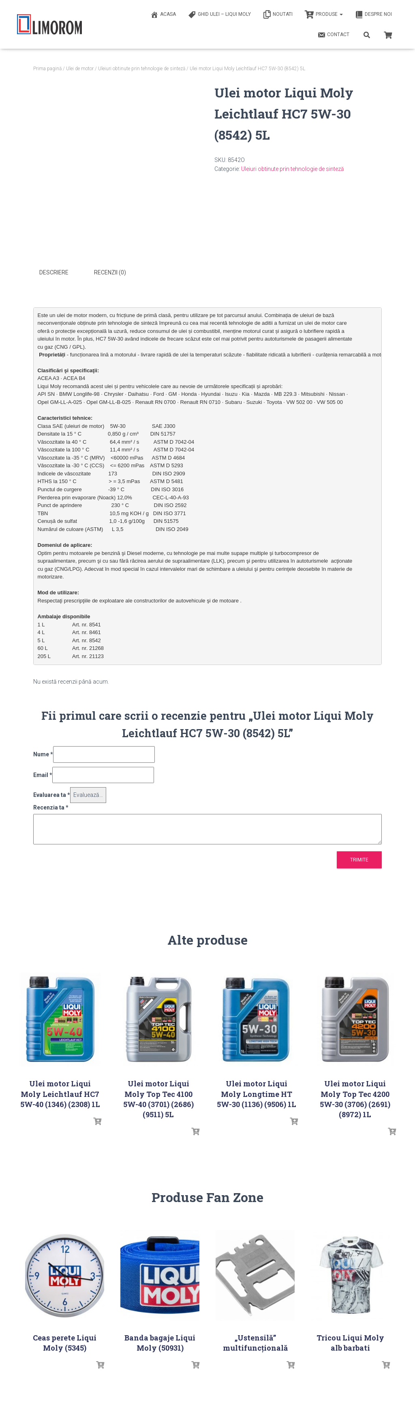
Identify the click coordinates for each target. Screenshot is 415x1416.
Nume (43, 753)
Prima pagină (47, 68)
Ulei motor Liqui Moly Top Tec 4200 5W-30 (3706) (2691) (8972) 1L (355, 1098)
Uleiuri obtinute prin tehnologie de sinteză (141, 68)
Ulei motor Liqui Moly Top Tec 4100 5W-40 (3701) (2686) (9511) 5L (158, 1098)
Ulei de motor (80, 68)
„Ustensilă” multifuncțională (255, 1342)
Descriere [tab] (53, 272)
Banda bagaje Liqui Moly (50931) (159, 1342)
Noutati (278, 15)
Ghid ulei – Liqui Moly (219, 15)
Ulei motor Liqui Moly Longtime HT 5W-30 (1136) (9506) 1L (256, 1093)
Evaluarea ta (51, 794)
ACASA (163, 15)
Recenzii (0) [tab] (110, 272)
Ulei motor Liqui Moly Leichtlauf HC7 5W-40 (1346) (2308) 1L (60, 1093)
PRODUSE (324, 15)
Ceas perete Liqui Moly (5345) (64, 1342)
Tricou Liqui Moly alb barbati (350, 1342)
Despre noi (373, 15)
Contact (333, 35)
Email (42, 774)
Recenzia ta (50, 806)
